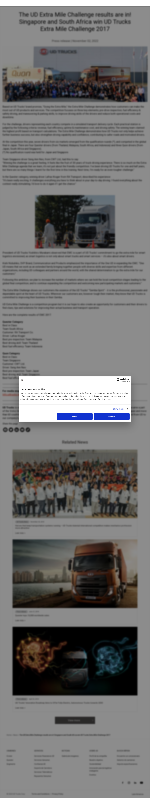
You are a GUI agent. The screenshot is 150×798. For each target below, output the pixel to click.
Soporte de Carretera (43, 768)
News (15, 735)
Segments (11, 764)
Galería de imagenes (70, 756)
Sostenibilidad (95, 764)
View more (74, 720)
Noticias (66, 751)
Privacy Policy (57, 794)
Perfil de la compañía (98, 756)
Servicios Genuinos (42, 760)
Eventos (92, 775)
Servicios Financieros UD (44, 756)
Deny (74, 416)
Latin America (137, 794)
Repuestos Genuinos (42, 776)
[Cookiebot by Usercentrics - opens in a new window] (119, 380)
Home (9, 735)
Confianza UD (40, 764)
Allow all (111, 416)
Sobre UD (93, 751)
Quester (10, 760)
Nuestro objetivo (96, 760)
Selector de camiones (126, 760)
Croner (9, 756)
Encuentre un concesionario (128, 756)
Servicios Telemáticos (43, 772)
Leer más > (20, 533)
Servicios (38, 751)
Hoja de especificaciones (127, 764)
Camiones (11, 751)
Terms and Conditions (41, 794)
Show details (119, 409)
